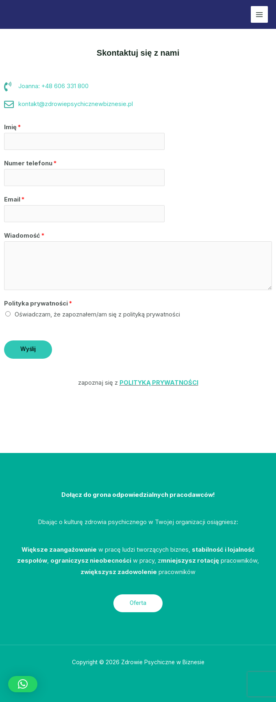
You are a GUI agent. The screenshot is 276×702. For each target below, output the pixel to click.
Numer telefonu (30, 163)
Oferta (138, 603)
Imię (12, 127)
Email (14, 199)
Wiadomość (24, 235)
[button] (22, 684)
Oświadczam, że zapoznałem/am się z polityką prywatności (97, 314)
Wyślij (28, 349)
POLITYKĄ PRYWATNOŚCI (159, 382)
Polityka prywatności (38, 303)
